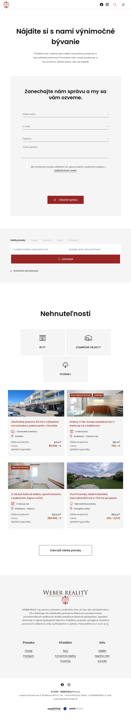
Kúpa (60, 240)
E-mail (26, 126)
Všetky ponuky (17, 240)
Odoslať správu (66, 199)
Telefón (27, 138)
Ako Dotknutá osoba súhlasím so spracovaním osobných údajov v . (68, 168)
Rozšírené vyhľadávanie (24, 270)
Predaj (34, 240)
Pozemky (65, 661)
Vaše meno (29, 114)
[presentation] (65, 184)
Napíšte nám (102, 655)
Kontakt (102, 661)
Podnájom (73, 240)
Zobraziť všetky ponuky (65, 550)
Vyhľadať (65, 259)
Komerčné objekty (65, 655)
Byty (65, 650)
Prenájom (47, 240)
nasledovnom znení (65, 170)
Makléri (102, 650)
